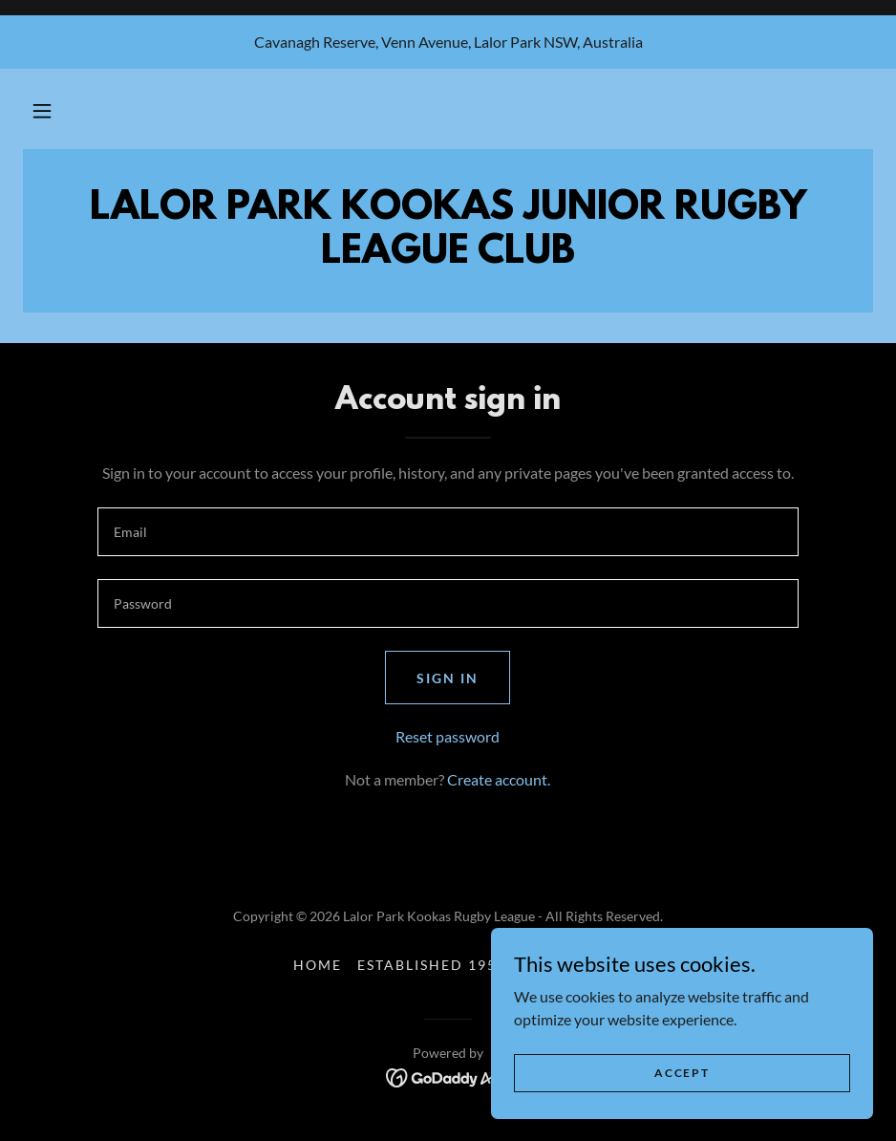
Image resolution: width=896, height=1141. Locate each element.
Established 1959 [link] (431, 965)
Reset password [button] (447, 736)
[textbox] (448, 531)
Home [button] (317, 965)
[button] (42, 111)
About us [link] (563, 965)
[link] (448, 1075)
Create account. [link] (498, 779)
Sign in (447, 678)
